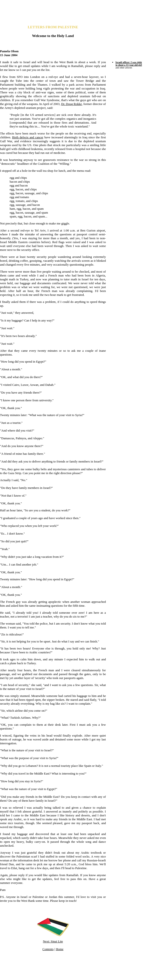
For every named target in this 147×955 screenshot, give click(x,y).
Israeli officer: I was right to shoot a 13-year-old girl (128, 63)
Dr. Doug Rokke (71, 104)
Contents (47, 949)
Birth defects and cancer (27, 137)
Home (59, 949)
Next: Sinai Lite (53, 941)
